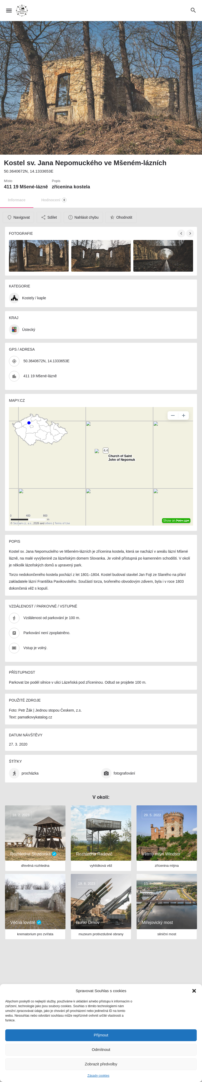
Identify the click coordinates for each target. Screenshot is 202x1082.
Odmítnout (101, 1049)
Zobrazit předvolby (101, 1064)
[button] (194, 990)
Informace (17, 200)
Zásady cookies (98, 1076)
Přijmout (101, 1035)
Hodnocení (54, 200)
